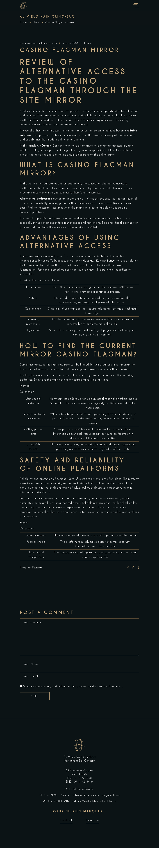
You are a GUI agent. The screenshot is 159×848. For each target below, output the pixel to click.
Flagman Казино (31, 567)
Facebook (66, 820)
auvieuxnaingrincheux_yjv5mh (39, 43)
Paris (84, 774)
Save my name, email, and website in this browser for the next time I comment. (73, 686)
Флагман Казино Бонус (99, 260)
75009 (76, 774)
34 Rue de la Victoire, (79, 770)
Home (23, 22)
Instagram (92, 820)
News (35, 22)
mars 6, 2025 (71, 43)
